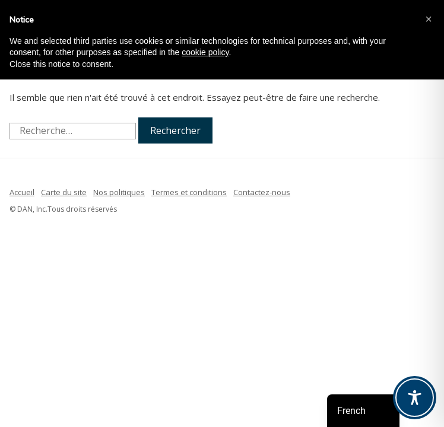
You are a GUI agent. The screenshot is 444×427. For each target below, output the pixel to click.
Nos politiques (119, 192)
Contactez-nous (261, 192)
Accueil (21, 192)
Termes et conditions (189, 192)
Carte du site (64, 192)
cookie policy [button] (205, 52)
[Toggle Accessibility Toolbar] (414, 397)
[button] (428, 18)
